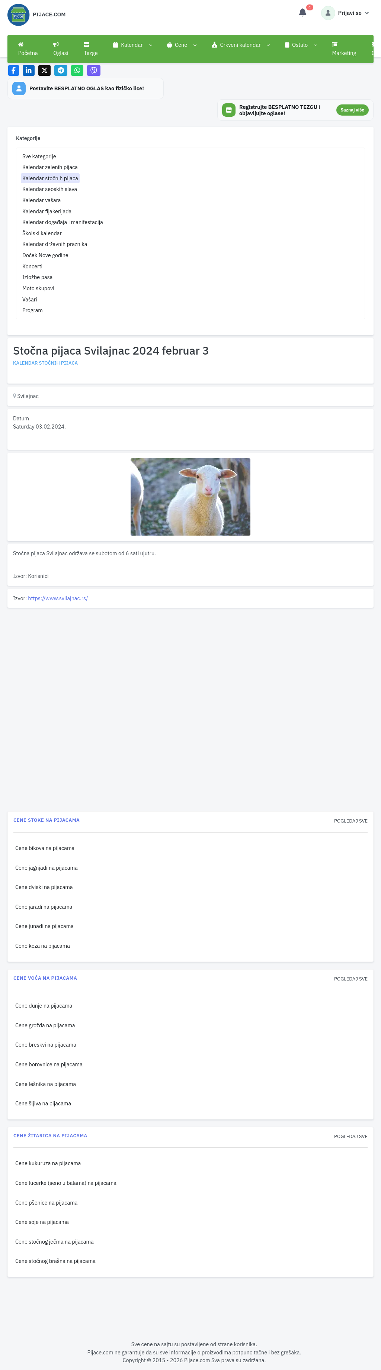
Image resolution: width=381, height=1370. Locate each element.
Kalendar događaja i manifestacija (62, 222)
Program (32, 310)
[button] (132, 45)
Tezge (91, 49)
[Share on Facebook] (13, 70)
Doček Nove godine (45, 255)
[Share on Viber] (93, 70)
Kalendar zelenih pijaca (50, 167)
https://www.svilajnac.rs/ (58, 598)
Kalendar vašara (41, 200)
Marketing (344, 49)
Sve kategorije (39, 156)
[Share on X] (44, 70)
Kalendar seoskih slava (49, 189)
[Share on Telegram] (61, 70)
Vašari (29, 299)
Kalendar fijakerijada (46, 211)
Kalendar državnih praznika (54, 244)
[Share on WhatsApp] (77, 70)
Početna (28, 49)
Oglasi (60, 49)
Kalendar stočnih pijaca (50, 178)
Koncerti (32, 266)
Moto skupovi (38, 288)
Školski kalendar (42, 233)
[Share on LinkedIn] (29, 70)
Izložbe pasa (37, 277)
